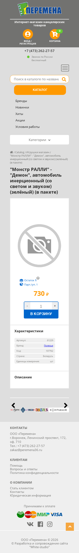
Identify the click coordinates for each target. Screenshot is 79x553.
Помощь (16, 465)
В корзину (41, 314)
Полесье (48, 345)
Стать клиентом (22, 488)
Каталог (40, 90)
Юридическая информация (30, 495)
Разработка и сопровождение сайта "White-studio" (41, 545)
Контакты (17, 492)
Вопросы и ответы (23, 469)
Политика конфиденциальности (34, 473)
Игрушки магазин (37, 152)
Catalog (19, 152)
